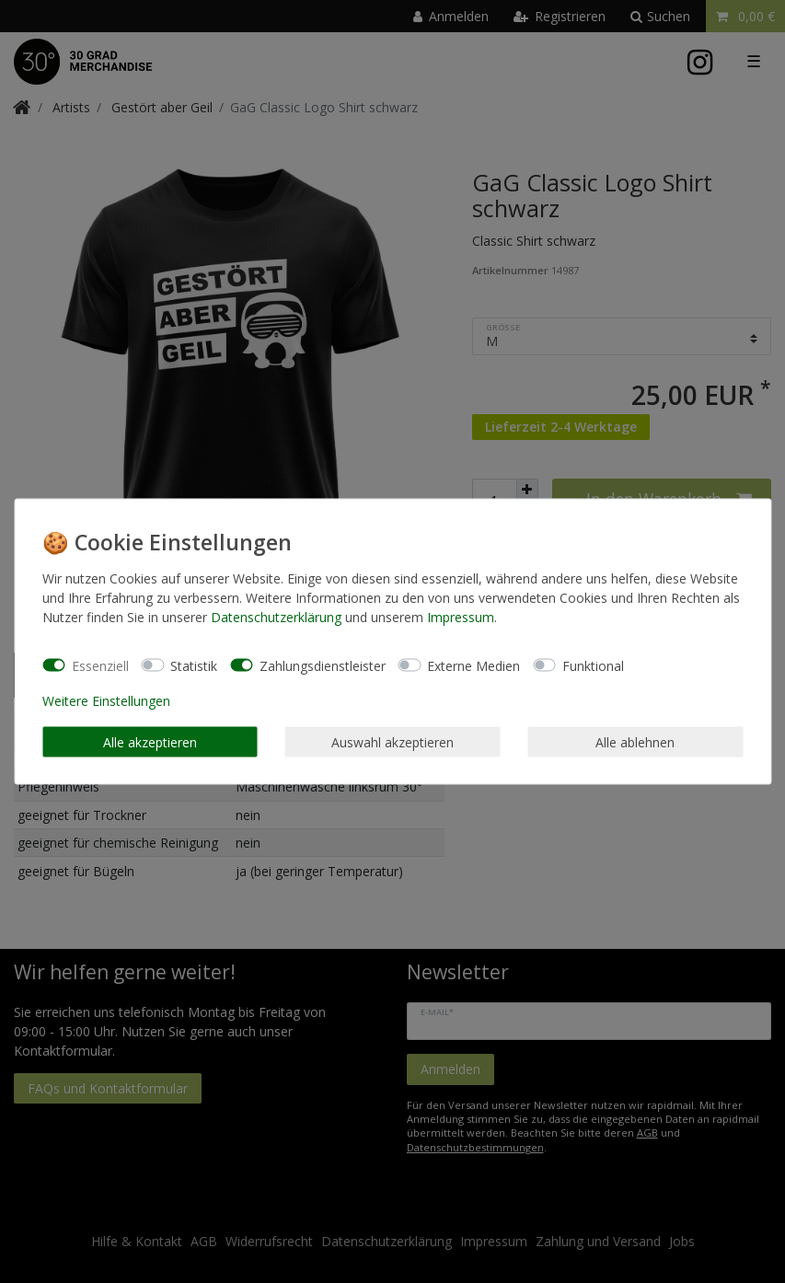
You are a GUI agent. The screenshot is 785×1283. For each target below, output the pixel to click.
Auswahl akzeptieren (392, 741)
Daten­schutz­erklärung (276, 617)
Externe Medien (473, 665)
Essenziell (100, 665)
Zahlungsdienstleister (323, 665)
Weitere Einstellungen (106, 701)
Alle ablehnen (635, 741)
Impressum (460, 617)
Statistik (193, 665)
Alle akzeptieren (150, 741)
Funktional (593, 665)
